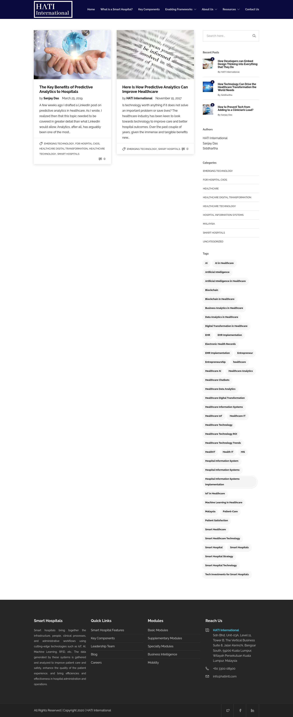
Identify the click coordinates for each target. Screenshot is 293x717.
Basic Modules (158, 630)
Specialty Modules (160, 646)
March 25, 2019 (72, 98)
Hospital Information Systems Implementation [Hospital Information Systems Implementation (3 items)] (222, 481)
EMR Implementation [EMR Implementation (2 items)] (217, 353)
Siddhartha (226, 95)
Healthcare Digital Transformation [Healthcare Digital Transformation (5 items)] (225, 398)
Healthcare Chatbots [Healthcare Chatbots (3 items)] (217, 380)
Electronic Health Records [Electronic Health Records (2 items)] (220, 344)
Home (91, 9)
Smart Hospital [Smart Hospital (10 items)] (214, 547)
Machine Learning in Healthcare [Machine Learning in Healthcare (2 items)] (223, 502)
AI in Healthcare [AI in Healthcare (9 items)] (224, 263)
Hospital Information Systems (223, 215)
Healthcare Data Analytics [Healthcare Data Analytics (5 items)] (220, 389)
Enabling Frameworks (178, 9)
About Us (207, 9)
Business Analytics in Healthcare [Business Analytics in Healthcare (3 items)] (224, 308)
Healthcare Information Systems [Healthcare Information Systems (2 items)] (224, 407)
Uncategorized (213, 241)
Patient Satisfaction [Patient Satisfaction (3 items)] (216, 520)
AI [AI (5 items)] (206, 263)
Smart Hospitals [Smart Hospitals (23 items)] (239, 547)
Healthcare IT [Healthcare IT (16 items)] (238, 416)
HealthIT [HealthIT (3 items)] (210, 451)
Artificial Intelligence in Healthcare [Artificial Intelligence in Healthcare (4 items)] (225, 281)
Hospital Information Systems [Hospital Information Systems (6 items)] (222, 469)
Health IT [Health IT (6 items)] (228, 451)
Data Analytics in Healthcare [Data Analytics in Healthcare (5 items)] (221, 317)
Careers (96, 662)
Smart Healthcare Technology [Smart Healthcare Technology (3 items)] (222, 538)
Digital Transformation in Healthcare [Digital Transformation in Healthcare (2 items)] (226, 326)
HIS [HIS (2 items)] (243, 451)
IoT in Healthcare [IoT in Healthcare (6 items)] (215, 493)
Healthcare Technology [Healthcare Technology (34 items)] (218, 424)
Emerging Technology (59, 143)
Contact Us (252, 9)
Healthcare (211, 188)
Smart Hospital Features (107, 630)
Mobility (153, 662)
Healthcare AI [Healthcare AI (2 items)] (213, 371)
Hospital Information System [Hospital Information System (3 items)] (221, 460)
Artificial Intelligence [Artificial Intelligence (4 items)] (217, 272)
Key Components (149, 9)
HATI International (139, 98)
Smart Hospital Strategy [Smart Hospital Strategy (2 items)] (219, 556)
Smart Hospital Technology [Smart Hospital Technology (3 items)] (221, 565)
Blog (94, 654)
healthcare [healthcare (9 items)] (239, 362)
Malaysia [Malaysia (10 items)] (210, 511)
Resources (229, 9)
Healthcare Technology (219, 206)
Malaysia (209, 223)
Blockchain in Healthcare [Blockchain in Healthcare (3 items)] (219, 299)
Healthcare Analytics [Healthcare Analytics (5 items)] (241, 371)
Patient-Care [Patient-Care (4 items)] (230, 511)
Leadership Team (103, 646)
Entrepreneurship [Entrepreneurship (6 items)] (215, 362)
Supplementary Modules (165, 638)
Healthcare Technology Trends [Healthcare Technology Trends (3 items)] (223, 442)
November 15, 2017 (169, 98)
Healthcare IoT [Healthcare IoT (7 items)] (213, 416)
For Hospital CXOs (87, 143)
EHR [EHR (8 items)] (207, 335)
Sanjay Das (52, 98)
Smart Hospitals (68, 153)
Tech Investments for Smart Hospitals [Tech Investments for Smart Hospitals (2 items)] (227, 574)
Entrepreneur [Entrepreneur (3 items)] (245, 353)
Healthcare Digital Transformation (63, 148)
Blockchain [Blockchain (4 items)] (211, 290)
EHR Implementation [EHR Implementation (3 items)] (230, 335)
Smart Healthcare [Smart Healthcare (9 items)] (215, 529)
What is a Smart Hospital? (117, 9)
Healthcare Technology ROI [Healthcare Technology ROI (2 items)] (221, 433)
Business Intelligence (162, 654)
